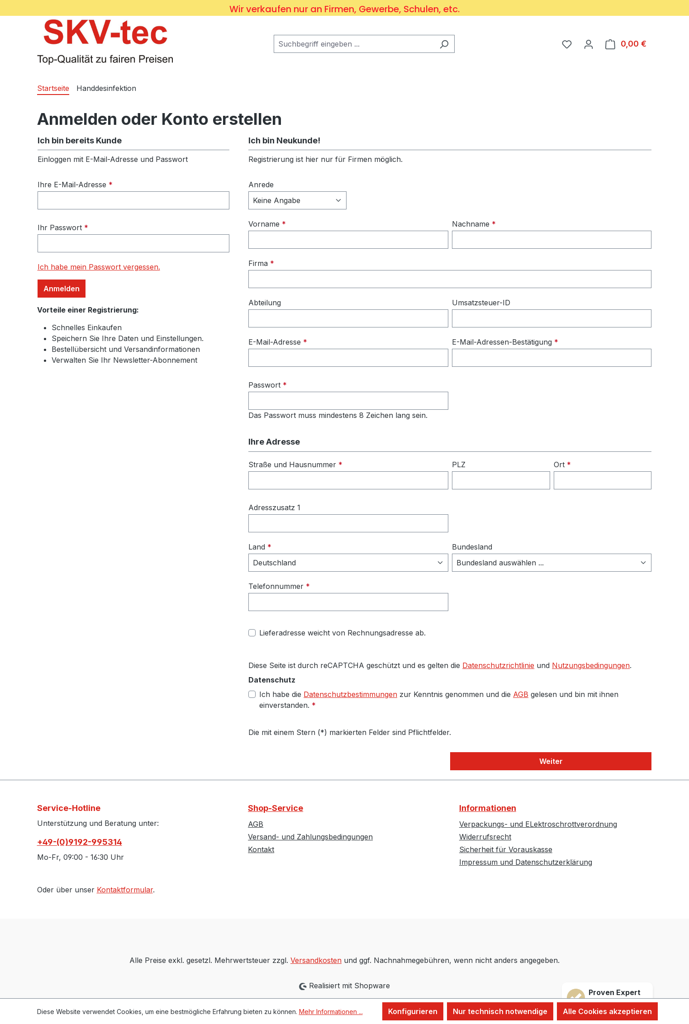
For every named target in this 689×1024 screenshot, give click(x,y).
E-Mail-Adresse (277, 341)
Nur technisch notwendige (500, 1011)
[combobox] (354, 44)
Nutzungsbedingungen (591, 665)
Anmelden (61, 288)
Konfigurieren (412, 1011)
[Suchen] (444, 44)
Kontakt (261, 849)
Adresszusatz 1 (274, 507)
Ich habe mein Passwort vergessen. (99, 266)
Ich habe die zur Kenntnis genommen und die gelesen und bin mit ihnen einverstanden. (438, 699)
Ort (562, 464)
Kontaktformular (125, 889)
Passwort (267, 384)
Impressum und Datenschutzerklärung (525, 862)
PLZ (459, 464)
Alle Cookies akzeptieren (607, 1011)
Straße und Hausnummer (295, 464)
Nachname (474, 223)
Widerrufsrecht (485, 836)
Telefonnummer (279, 586)
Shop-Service (275, 808)
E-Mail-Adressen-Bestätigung (505, 341)
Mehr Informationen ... (331, 1011)
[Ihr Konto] (588, 44)
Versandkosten (316, 960)
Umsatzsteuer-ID (481, 302)
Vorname (267, 223)
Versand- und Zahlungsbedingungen (310, 836)
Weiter (551, 761)
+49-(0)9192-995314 (79, 842)
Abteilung (264, 302)
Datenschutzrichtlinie (498, 665)
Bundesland (472, 546)
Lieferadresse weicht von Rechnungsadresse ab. (342, 632)
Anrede (261, 184)
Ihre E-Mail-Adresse (75, 184)
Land (259, 546)
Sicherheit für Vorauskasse (505, 849)
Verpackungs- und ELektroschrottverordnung (538, 824)
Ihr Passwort (63, 227)
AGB (520, 694)
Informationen (487, 808)
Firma (261, 263)
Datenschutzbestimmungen (350, 694)
